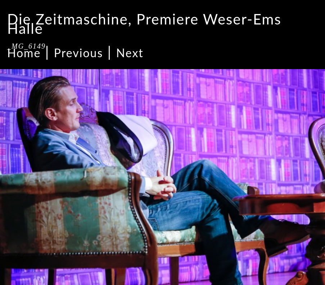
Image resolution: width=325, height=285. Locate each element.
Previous (78, 53)
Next (130, 53)
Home (24, 53)
